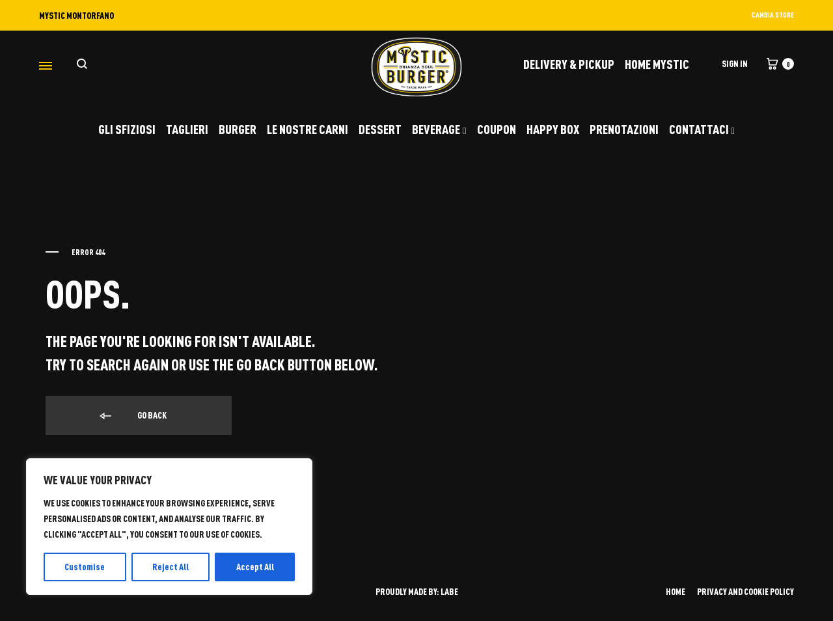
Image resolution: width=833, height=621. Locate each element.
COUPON (496, 129)
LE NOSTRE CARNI (307, 129)
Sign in (735, 63)
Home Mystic (657, 64)
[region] (169, 526)
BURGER (237, 129)
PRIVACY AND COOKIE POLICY (745, 591)
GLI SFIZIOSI (127, 129)
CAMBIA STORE (773, 14)
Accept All (255, 566)
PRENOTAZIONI (624, 129)
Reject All (170, 566)
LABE (449, 591)
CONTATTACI (702, 129)
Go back (132, 416)
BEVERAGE (439, 129)
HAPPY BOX (552, 129)
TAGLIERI (187, 129)
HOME (675, 591)
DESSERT (380, 129)
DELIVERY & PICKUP (568, 64)
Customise (84, 566)
